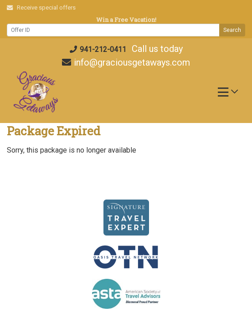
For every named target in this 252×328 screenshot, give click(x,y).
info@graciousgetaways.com (126, 62)
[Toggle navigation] (227, 94)
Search (232, 30)
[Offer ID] (113, 30)
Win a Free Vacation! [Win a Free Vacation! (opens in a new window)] (126, 19)
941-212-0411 (98, 49)
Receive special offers (41, 7)
